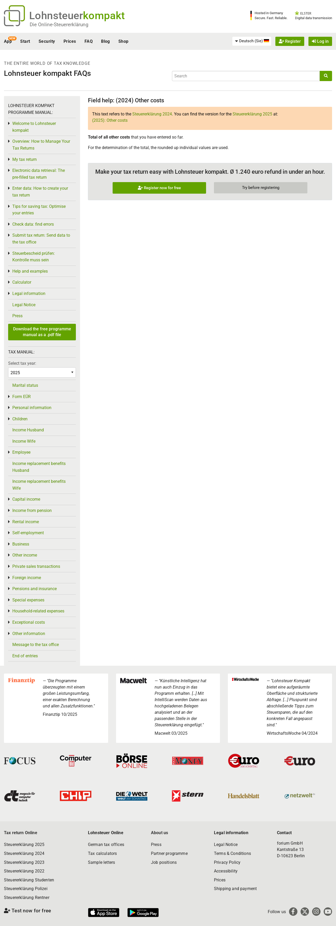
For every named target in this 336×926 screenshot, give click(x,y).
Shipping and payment (235, 888)
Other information (28, 633)
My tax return (24, 159)
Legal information (28, 293)
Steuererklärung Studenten (29, 879)
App (8, 41)
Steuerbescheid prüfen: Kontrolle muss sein (33, 257)
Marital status (25, 385)
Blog (105, 41)
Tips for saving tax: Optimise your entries (39, 210)
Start (25, 41)
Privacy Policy (227, 862)
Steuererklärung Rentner (26, 897)
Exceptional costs (28, 622)
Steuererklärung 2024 (152, 114)
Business (20, 544)
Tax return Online (20, 832)
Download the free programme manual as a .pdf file (42, 331)
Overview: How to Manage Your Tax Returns (41, 145)
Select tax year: (22, 363)
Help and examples (30, 271)
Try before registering (260, 187)
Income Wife (23, 441)
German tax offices (106, 844)
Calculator (21, 282)
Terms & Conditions (232, 853)
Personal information (31, 407)
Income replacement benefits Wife (39, 485)
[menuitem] (251, 41)
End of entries (25, 655)
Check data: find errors (33, 224)
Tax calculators (102, 853)
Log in (320, 41)
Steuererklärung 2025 (252, 114)
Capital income (26, 499)
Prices (70, 41)
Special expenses (28, 599)
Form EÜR (21, 396)
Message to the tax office (35, 644)
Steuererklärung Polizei (26, 888)
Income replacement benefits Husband (39, 467)
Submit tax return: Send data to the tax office (41, 239)
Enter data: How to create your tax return (40, 192)
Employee (21, 452)
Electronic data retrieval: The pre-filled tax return (38, 174)
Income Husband (28, 429)
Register (290, 41)
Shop (123, 41)
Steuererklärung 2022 (24, 871)
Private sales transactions (36, 566)
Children (20, 418)
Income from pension (32, 510)
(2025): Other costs (110, 120)
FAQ (89, 41)
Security (47, 41)
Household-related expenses (38, 610)
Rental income (25, 521)
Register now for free (159, 188)
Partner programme (169, 853)
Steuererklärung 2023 (24, 862)
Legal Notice (23, 304)
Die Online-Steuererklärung (59, 25)
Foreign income (26, 577)
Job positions (164, 862)
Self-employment (28, 532)
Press (17, 315)
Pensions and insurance (34, 588)
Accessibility (226, 871)
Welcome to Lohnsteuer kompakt (34, 127)
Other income (24, 555)
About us (159, 832)
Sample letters (101, 862)
